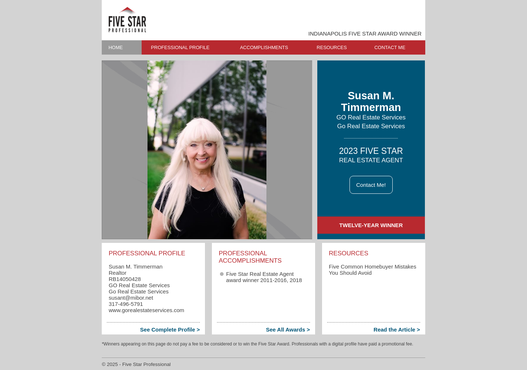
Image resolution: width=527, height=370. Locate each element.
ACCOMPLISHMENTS (264, 47)
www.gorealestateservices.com (146, 310)
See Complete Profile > (170, 329)
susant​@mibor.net (131, 298)
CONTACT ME (389, 47)
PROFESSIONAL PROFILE (180, 47)
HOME (115, 47)
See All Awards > (288, 329)
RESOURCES (332, 47)
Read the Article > (397, 329)
